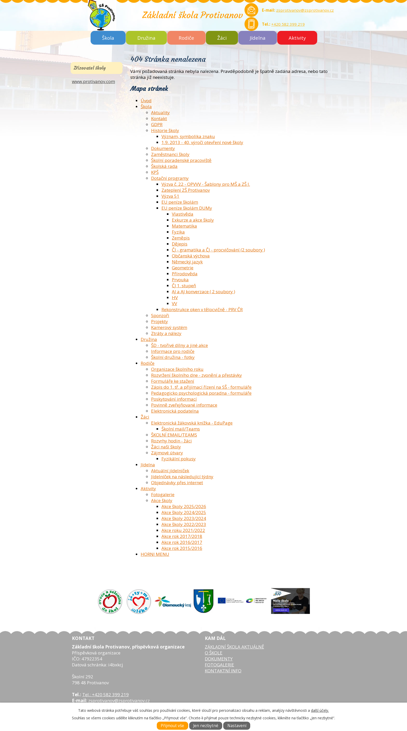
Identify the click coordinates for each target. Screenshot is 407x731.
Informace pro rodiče (172, 351)
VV (174, 303)
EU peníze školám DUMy (186, 208)
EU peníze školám (179, 202)
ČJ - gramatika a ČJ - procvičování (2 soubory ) (218, 250)
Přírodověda (185, 274)
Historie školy (165, 130)
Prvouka (180, 280)
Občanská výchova (191, 256)
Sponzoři (160, 315)
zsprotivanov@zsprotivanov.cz (305, 10)
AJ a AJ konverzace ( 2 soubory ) (203, 292)
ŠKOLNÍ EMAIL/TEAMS (174, 435)
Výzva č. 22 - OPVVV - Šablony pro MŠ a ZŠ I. (205, 184)
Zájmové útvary (167, 453)
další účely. (320, 710)
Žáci (222, 38)
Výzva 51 (170, 196)
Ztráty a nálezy (166, 333)
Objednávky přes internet (177, 483)
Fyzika (178, 232)
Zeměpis (181, 238)
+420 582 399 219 (288, 24)
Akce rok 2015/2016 (181, 548)
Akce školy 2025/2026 (183, 506)
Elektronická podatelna (175, 411)
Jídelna (258, 38)
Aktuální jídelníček (170, 471)
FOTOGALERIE (219, 665)
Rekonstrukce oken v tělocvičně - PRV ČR (202, 309)
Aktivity (297, 38)
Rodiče (186, 38)
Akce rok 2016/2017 (181, 542)
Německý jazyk (187, 262)
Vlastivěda (182, 214)
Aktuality (160, 112)
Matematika (184, 226)
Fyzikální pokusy (178, 459)
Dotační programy (170, 178)
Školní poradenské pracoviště (181, 160)
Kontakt (159, 118)
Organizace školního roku (177, 369)
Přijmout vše (172, 725)
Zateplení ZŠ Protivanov (185, 190)
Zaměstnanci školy (170, 154)
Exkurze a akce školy (193, 220)
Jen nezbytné (205, 725)
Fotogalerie (162, 494)
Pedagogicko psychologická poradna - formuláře (201, 393)
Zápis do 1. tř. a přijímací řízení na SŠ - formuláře (201, 387)
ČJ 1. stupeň (184, 286)
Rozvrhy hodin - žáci (171, 441)
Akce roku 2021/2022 (183, 530)
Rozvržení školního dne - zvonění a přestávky (196, 375)
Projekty (159, 321)
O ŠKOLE (213, 653)
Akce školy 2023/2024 (183, 518)
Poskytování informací (174, 399)
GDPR (156, 124)
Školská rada (164, 166)
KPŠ (155, 172)
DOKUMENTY (219, 659)
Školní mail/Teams (180, 429)
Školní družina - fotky (173, 357)
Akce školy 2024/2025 (183, 512)
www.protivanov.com (93, 81)
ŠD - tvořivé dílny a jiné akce (179, 345)
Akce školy (161, 500)
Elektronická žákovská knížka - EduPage (192, 423)
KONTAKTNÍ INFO (223, 671)
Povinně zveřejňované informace (184, 405)
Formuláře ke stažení (172, 381)
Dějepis (179, 244)
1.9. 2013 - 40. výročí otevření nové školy (202, 142)
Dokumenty (163, 148)
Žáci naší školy (166, 447)
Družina (146, 38)
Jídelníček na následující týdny (182, 477)
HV (175, 297)
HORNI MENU (155, 554)
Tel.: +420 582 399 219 (105, 695)
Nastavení (236, 725)
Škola (108, 38)
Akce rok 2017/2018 (181, 536)
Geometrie (182, 268)
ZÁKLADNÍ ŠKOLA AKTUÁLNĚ (234, 647)
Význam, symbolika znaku (188, 136)
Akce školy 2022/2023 (183, 524)
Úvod (146, 101)
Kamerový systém (169, 327)
